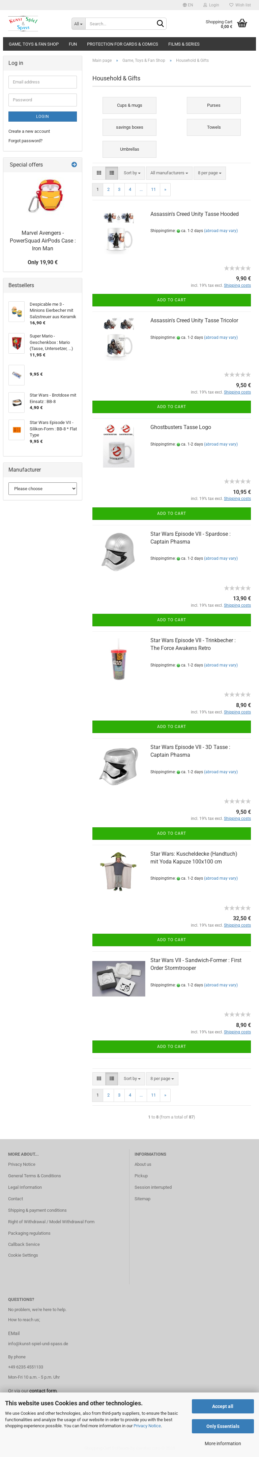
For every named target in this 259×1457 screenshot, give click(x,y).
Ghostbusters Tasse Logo (180, 427)
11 (153, 189)
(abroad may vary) (221, 230)
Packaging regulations (29, 1233)
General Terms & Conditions (34, 1175)
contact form (43, 1390)
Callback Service (24, 1244)
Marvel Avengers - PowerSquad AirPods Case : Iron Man (43, 241)
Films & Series (184, 44)
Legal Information (25, 1187)
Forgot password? (25, 140)
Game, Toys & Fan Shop (34, 44)
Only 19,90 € (43, 262)
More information (223, 1443)
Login (211, 5)
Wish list (240, 5)
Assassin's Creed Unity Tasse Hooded (194, 214)
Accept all (222, 1406)
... (141, 189)
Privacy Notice (147, 1425)
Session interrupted (153, 1187)
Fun (73, 44)
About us (143, 1164)
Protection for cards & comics (122, 44)
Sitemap (142, 1198)
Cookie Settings (23, 1255)
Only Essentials (222, 1426)
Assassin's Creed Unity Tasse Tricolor (194, 320)
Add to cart (171, 300)
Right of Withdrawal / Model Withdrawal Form (51, 1221)
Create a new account (29, 131)
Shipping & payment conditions (37, 1210)
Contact (15, 1198)
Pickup (141, 1175)
